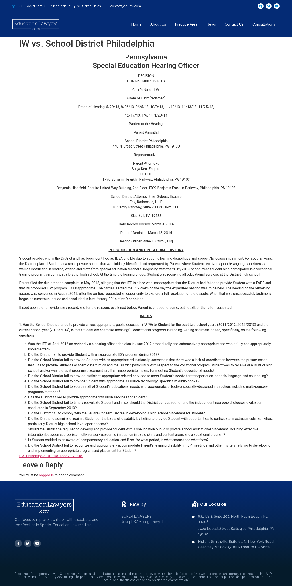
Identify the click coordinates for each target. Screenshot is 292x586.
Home (136, 24)
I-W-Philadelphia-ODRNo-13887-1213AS (51, 456)
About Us (158, 24)
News (211, 24)
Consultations (263, 24)
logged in (46, 475)
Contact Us (234, 24)
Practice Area (186, 24)
